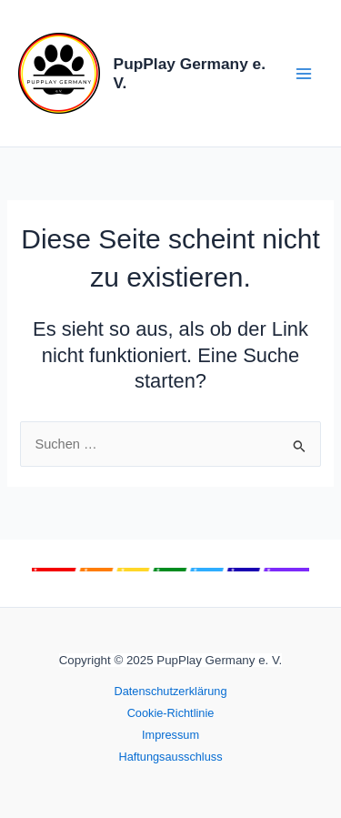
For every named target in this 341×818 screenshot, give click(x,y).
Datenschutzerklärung (170, 691)
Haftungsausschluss (170, 756)
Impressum (170, 735)
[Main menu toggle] (304, 74)
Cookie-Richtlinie (171, 713)
